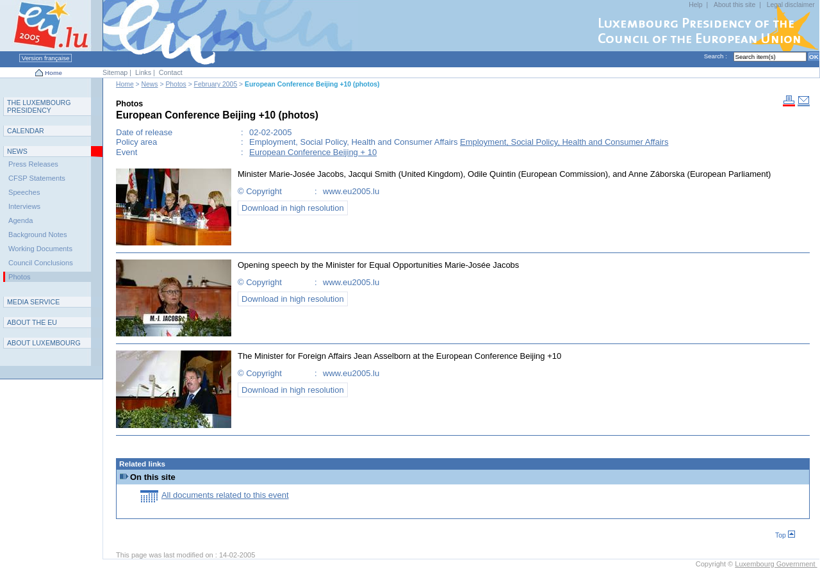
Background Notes (37, 234)
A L (44, 343)
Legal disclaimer (791, 4)
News (150, 84)
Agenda (20, 220)
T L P (39, 106)
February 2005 (216, 84)
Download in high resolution (293, 208)
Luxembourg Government (776, 564)
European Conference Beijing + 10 (313, 152)
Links (143, 72)
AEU (32, 322)
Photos (175, 84)
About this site (734, 4)
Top (785, 535)
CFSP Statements (36, 178)
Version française (45, 58)
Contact (171, 72)
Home (53, 72)
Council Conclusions (40, 263)
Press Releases (33, 164)
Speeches (24, 192)
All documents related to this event (225, 495)
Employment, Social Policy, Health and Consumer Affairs (564, 142)
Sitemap (114, 72)
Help (695, 4)
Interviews (24, 206)
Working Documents (40, 248)
